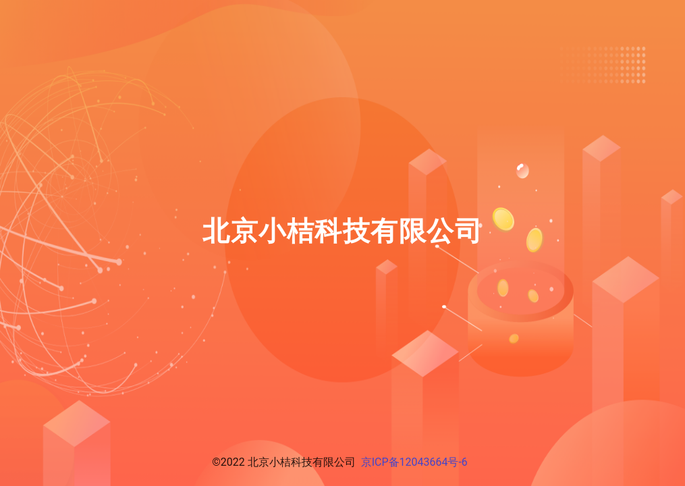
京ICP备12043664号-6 (414, 462)
